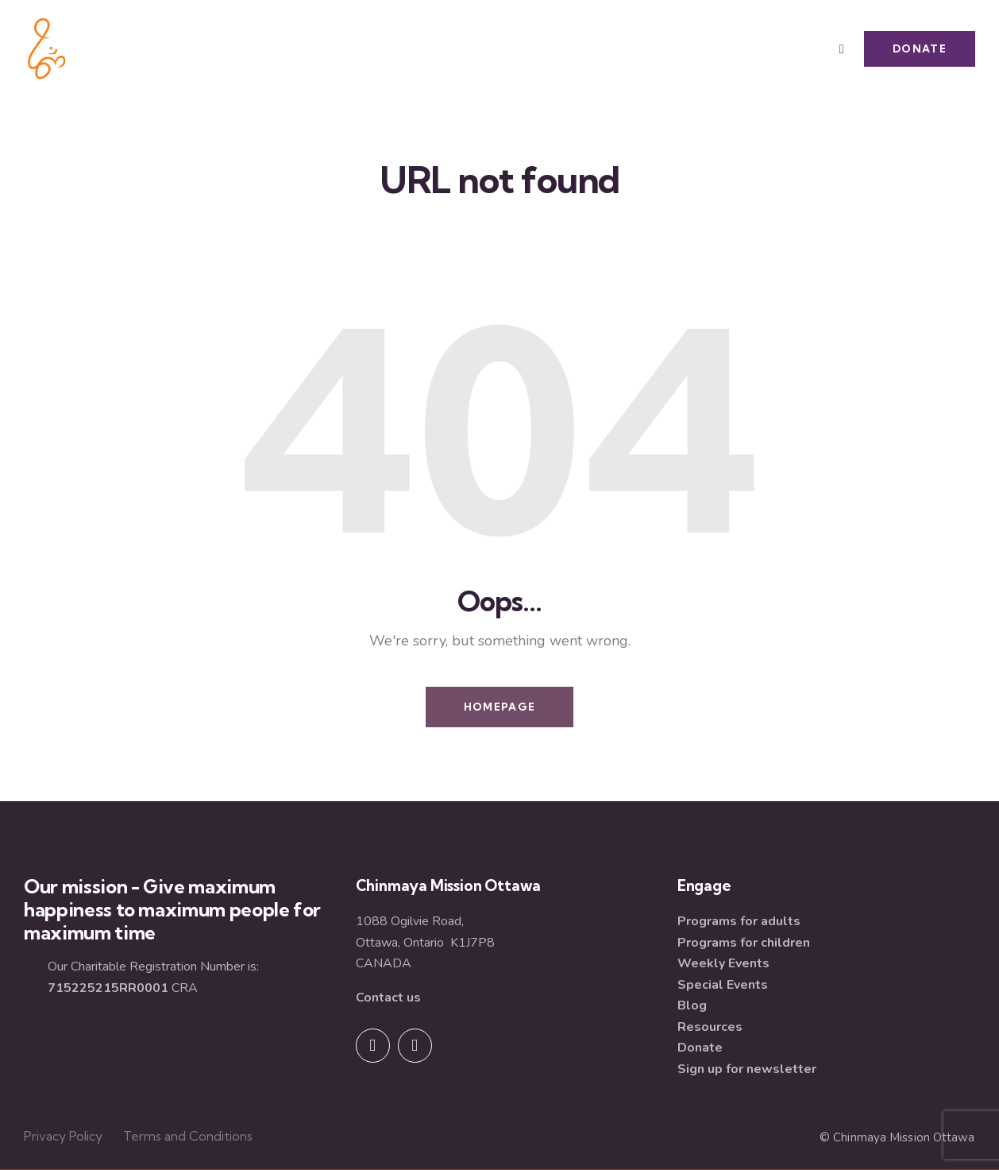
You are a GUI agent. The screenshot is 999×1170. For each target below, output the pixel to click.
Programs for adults (738, 921)
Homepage (499, 706)
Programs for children (743, 942)
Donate (700, 1047)
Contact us (388, 997)
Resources (709, 1027)
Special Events (722, 985)
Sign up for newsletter (746, 1069)
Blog (692, 1005)
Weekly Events (723, 963)
